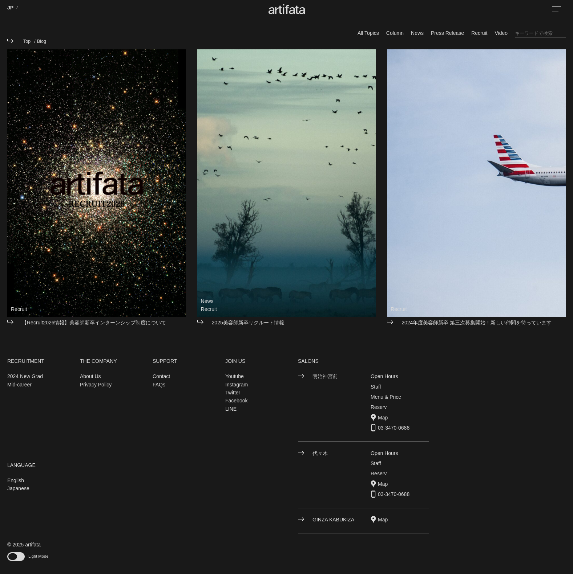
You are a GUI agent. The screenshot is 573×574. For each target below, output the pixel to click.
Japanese (18, 488)
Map (383, 418)
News (417, 33)
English (15, 480)
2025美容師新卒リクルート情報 (248, 322)
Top (27, 41)
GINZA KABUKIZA (333, 519)
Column (395, 33)
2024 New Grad (25, 376)
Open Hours (384, 376)
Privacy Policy (96, 385)
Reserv (379, 407)
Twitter (232, 392)
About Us (90, 376)
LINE (231, 409)
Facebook (236, 400)
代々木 (320, 453)
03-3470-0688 (393, 428)
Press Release (447, 33)
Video (501, 33)
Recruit (479, 33)
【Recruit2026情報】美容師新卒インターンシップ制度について (94, 322)
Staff (376, 387)
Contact (161, 376)
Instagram (236, 385)
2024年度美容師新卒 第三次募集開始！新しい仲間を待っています (476, 322)
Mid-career (19, 385)
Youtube (234, 376)
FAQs (159, 385)
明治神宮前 (325, 376)
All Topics (368, 33)
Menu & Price (386, 397)
